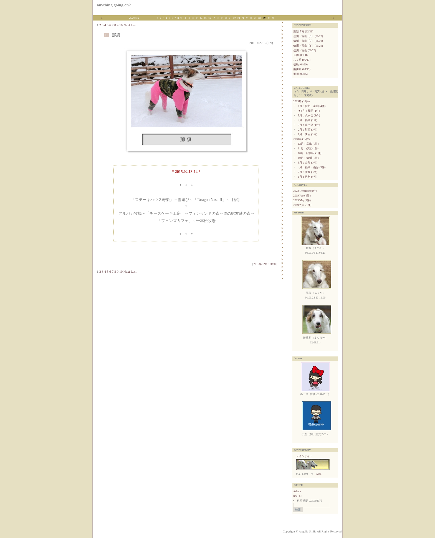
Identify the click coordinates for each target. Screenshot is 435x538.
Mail (319, 473)
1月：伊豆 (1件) (307, 134)
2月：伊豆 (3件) (307, 172)
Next (126, 25)
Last (133, 25)
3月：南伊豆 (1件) (309, 124)
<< (102, 18)
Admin (297, 491)
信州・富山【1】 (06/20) (308, 45)
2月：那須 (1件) (307, 129)
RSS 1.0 (297, 496)
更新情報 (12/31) (303, 31)
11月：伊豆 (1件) (308, 148)
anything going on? (114, 5)
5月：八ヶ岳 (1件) (309, 115)
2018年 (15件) (301, 139)
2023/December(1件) (305, 190)
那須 (116, 35)
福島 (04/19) (300, 64)
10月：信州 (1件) (308, 157)
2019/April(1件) (302, 204)
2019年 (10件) (301, 101)
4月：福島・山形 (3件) (311, 167)
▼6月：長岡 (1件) (309, 110)
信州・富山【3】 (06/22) (308, 36)
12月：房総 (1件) (308, 143)
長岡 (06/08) (300, 55)
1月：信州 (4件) (307, 176)
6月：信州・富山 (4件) (311, 106)
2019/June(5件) (302, 195)
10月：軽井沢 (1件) (309, 153)
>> (333, 18)
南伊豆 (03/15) (301, 69)
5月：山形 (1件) (307, 162)
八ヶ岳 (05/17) (301, 59)
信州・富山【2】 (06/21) (308, 40)
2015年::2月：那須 (265, 264)
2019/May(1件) (302, 200)
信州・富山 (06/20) (304, 50)
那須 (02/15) (300, 73)
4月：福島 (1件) (307, 120)
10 (121, 25)
